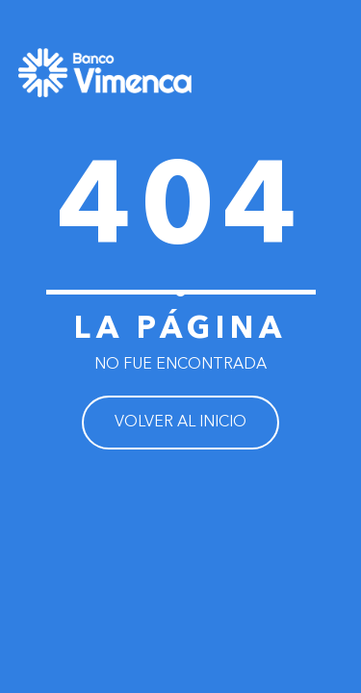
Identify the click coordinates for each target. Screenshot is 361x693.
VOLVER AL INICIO (180, 422)
